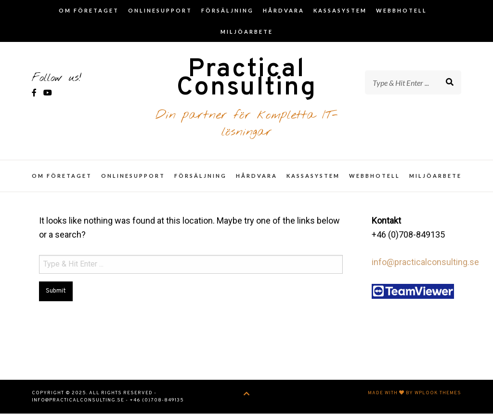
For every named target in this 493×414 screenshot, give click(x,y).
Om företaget (89, 10)
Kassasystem (340, 10)
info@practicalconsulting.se (425, 263)
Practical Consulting (246, 79)
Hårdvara (283, 10)
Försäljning (227, 10)
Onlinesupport (160, 10)
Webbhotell (401, 10)
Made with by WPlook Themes (414, 393)
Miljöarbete (247, 31)
